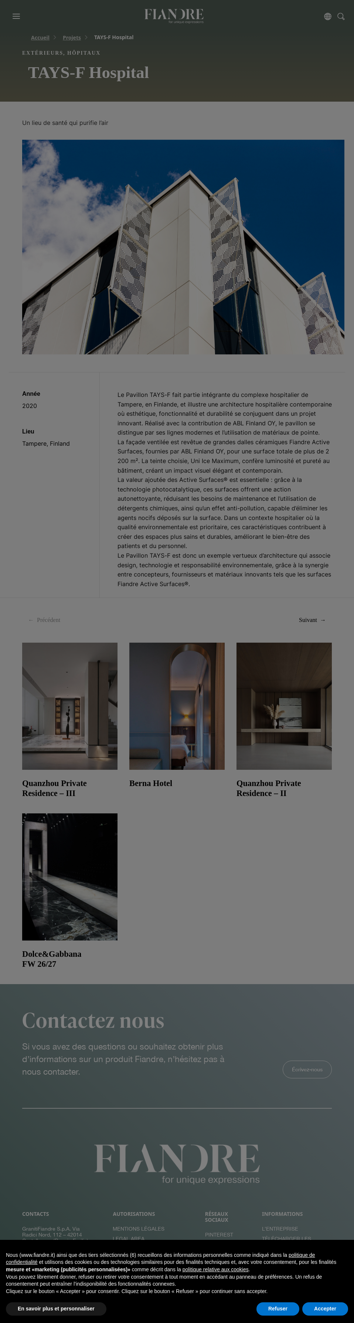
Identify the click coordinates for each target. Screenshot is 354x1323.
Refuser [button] (277, 1309)
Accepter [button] (325, 1309)
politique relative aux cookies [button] (216, 1269)
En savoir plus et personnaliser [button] (56, 1309)
